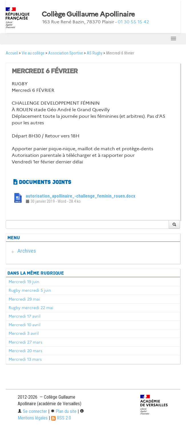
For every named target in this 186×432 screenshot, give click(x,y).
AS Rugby (94, 53)
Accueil (12, 53)
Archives (26, 251)
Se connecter (32, 411)
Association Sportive (65, 53)
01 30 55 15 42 (133, 22)
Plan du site (63, 411)
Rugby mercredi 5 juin (30, 290)
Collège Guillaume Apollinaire (88, 14)
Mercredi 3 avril (24, 333)
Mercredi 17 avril (25, 316)
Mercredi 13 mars (25, 359)
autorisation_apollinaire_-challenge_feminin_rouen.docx (80, 196)
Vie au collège (33, 53)
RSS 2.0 (61, 418)
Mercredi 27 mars (25, 342)
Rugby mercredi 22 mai (31, 307)
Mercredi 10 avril (25, 324)
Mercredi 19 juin (24, 281)
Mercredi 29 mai (24, 299)
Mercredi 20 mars (25, 350)
